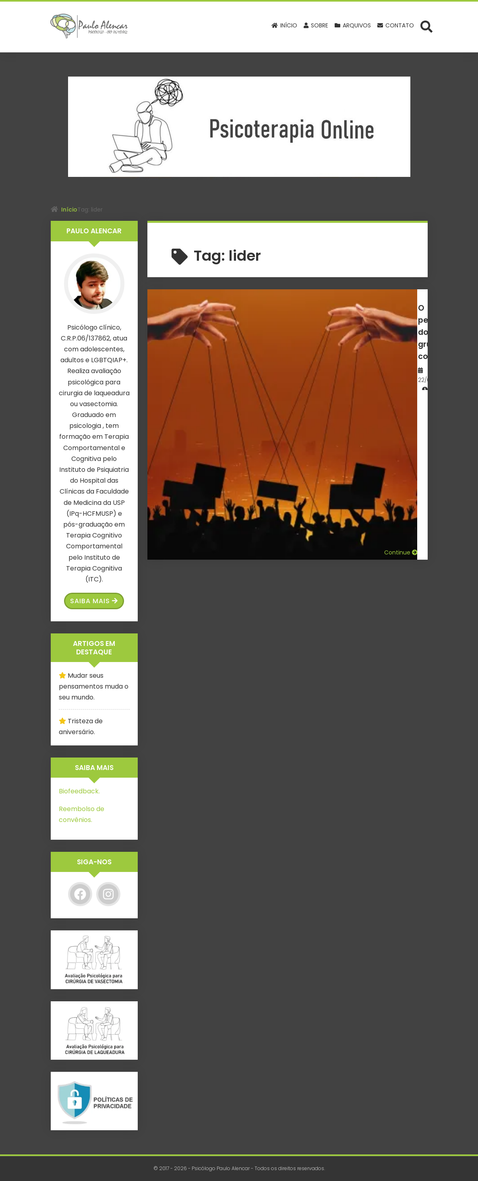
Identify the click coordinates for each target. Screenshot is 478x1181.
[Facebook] (80, 894)
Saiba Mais (94, 601)
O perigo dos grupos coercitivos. (312, 313)
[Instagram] (108, 894)
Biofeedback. (79, 791)
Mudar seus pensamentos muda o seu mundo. (93, 686)
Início (69, 209)
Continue (401, 383)
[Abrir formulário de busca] (426, 26)
